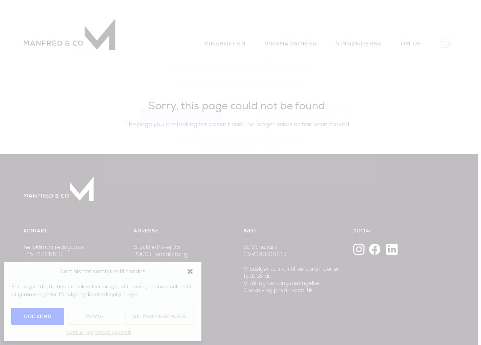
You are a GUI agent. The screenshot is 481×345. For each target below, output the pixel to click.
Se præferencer (159, 316)
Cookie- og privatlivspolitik (99, 332)
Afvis (95, 316)
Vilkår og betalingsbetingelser (285, 276)
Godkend (38, 316)
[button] (190, 271)
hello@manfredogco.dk (54, 240)
